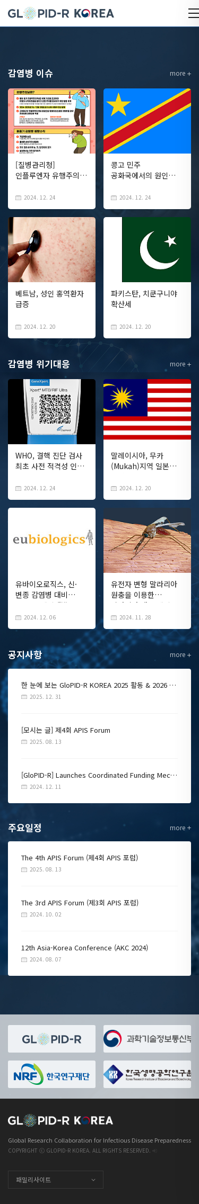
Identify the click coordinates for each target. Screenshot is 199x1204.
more (180, 72)
